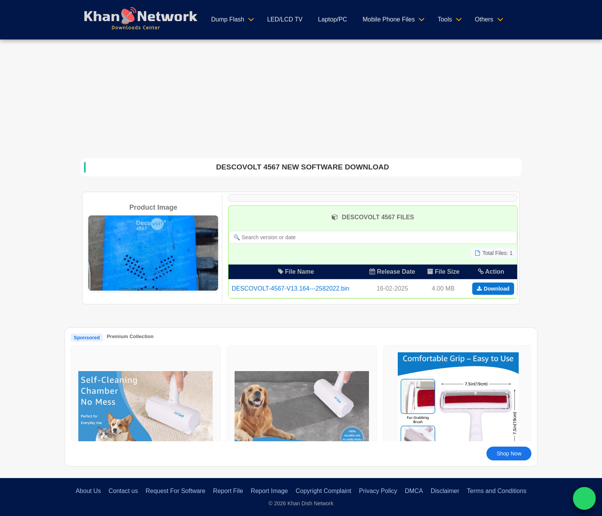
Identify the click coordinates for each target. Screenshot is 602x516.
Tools (445, 19)
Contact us (123, 491)
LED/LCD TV (285, 19)
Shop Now (508, 453)
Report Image (269, 491)
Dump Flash (227, 19)
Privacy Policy (378, 491)
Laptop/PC (332, 19)
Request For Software (175, 491)
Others (484, 19)
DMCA (414, 491)
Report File (228, 491)
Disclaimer (445, 491)
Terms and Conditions (496, 491)
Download (493, 289)
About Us (88, 491)
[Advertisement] (301, 97)
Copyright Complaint (323, 491)
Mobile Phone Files (388, 19)
